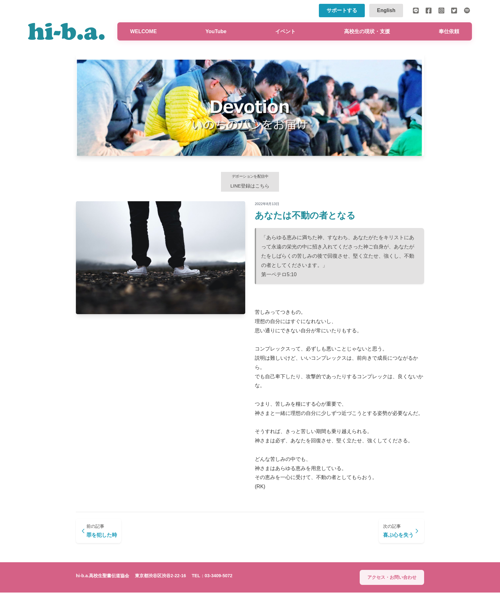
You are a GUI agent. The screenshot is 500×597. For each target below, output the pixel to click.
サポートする (342, 10)
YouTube (215, 31)
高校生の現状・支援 (367, 31)
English (386, 10)
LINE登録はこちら (250, 182)
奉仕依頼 (449, 31)
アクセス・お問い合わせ (391, 582)
